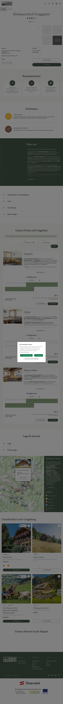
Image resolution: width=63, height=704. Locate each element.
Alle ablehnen (38, 355)
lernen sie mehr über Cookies (24, 352)
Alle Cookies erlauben (26, 355)
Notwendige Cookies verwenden (31, 358)
